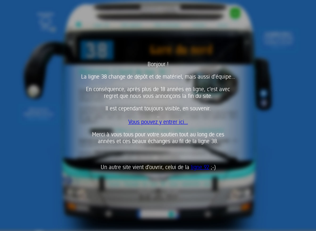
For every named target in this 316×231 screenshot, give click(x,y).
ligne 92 (200, 167)
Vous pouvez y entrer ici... (158, 121)
